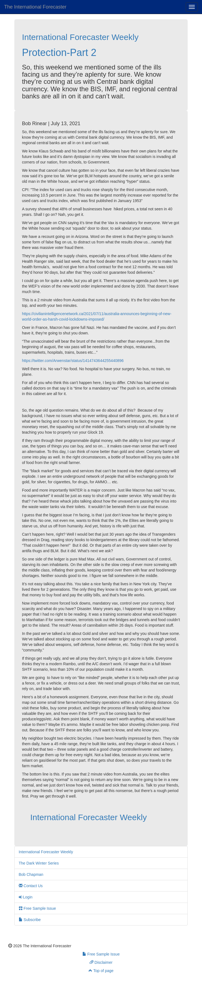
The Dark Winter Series (39, 863)
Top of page (101, 970)
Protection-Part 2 (59, 52)
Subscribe (30, 919)
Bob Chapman (31, 874)
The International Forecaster (35, 7)
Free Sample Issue (37, 908)
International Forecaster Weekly (80, 37)
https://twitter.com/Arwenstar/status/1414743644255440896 (73, 360)
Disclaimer (101, 962)
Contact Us (31, 886)
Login (26, 897)
